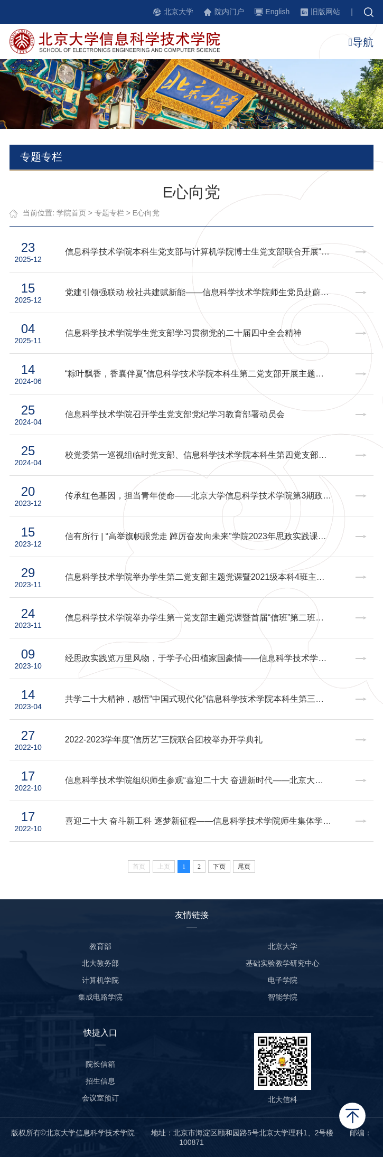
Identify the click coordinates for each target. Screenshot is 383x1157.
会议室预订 (100, 1098)
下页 (219, 866)
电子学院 (282, 980)
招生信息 (100, 1081)
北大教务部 (100, 963)
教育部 (100, 946)
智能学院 (282, 997)
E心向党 (146, 213)
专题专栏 (109, 213)
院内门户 (229, 11)
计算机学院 (100, 980)
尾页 (244, 866)
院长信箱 (100, 1064)
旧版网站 (325, 11)
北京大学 (178, 11)
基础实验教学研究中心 (283, 963)
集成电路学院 (100, 997)
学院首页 (71, 213)
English (277, 11)
